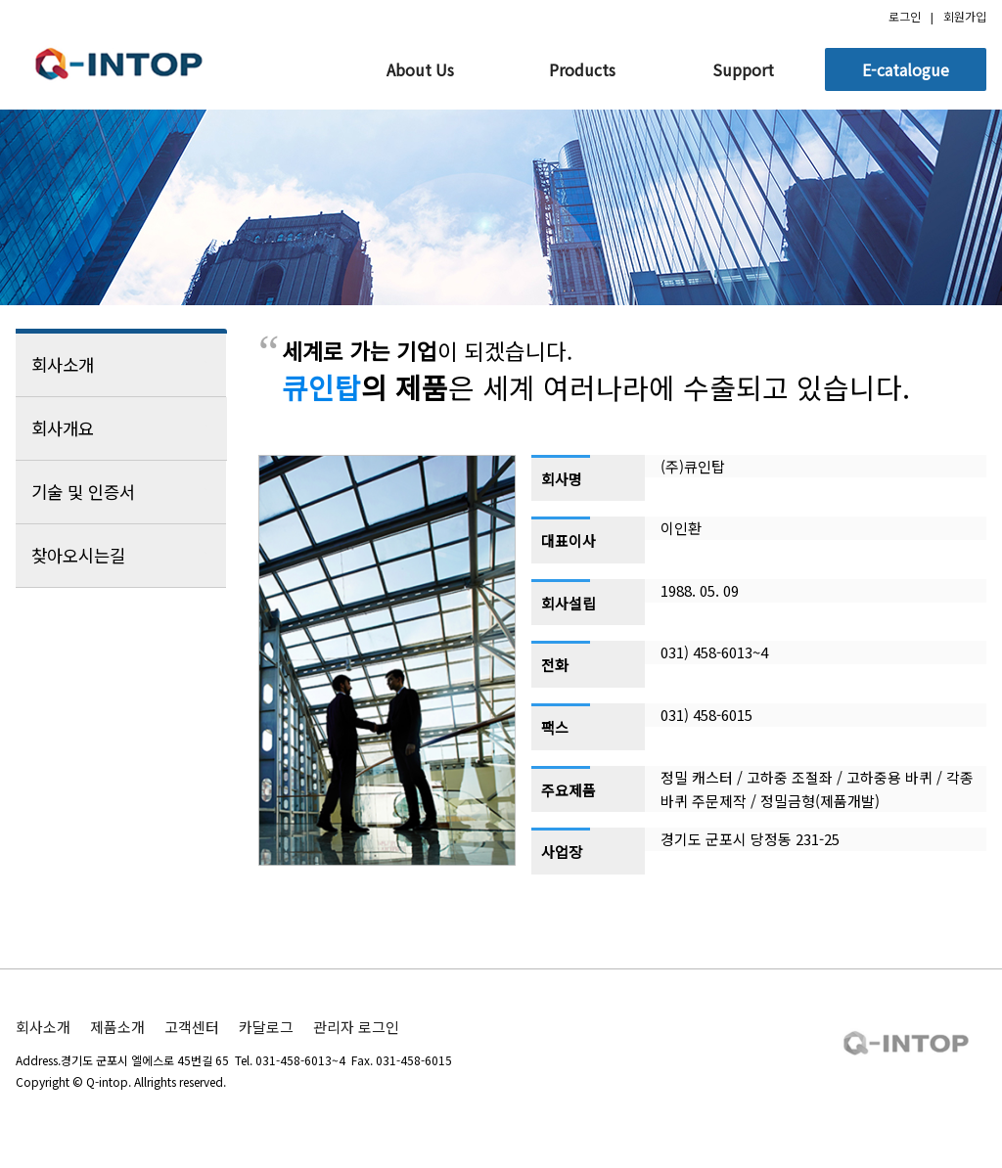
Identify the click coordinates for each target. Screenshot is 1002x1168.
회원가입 (964, 16)
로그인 (904, 16)
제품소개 (117, 1026)
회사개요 (120, 428)
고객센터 (191, 1026)
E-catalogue (905, 69)
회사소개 (120, 365)
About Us (420, 69)
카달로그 (266, 1026)
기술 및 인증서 (120, 492)
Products (582, 69)
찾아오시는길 (120, 555)
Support (743, 69)
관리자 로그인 (356, 1026)
